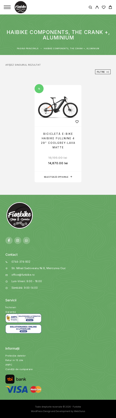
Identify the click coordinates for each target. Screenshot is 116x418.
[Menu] (7, 7)
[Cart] (110, 7)
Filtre (103, 71)
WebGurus (79, 411)
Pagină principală (28, 48)
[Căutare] (90, 8)
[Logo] (21, 7)
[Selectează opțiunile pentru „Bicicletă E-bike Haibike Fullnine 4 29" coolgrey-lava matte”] (58, 176)
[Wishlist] (104, 8)
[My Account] (97, 8)
